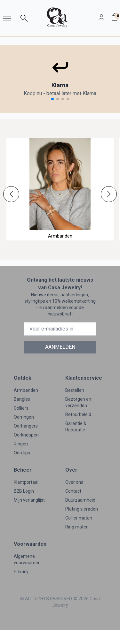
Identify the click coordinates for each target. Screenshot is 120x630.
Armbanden (26, 390)
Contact (73, 491)
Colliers (21, 408)
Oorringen (24, 417)
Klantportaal (26, 482)
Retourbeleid (78, 414)
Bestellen (74, 390)
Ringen (21, 443)
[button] (11, 194)
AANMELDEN (60, 347)
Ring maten (77, 526)
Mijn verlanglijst (29, 500)
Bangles (22, 399)
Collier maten (78, 517)
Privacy (21, 571)
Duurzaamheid (80, 500)
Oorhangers (26, 426)
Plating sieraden (81, 509)
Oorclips (22, 452)
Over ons (74, 482)
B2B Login (24, 491)
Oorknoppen (26, 434)
